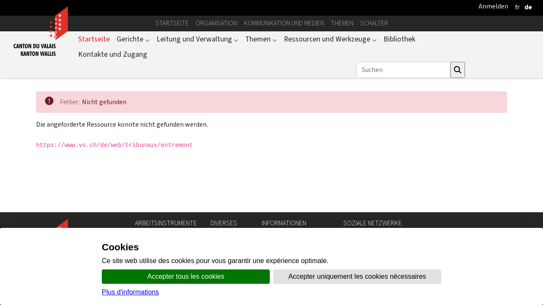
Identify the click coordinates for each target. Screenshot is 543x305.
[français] (517, 7)
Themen (342, 23)
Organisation (216, 23)
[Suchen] (403, 70)
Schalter (374, 23)
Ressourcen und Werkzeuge (330, 39)
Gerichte (133, 39)
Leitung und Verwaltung (197, 39)
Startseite (172, 23)
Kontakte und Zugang (112, 54)
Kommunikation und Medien (284, 23)
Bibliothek (399, 39)
